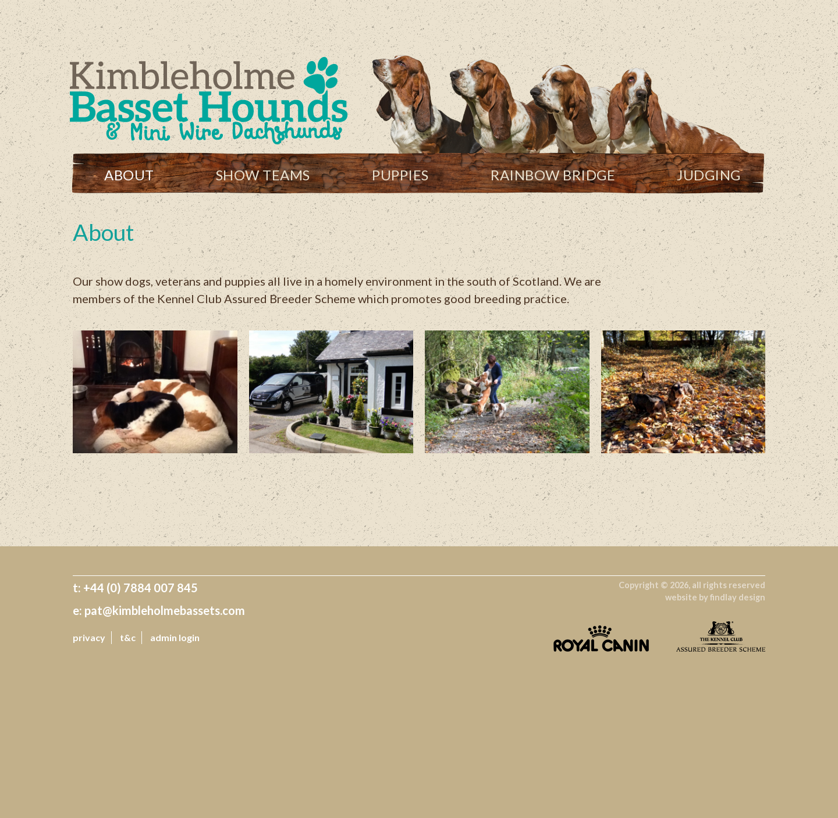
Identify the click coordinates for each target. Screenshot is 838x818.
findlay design (737, 597)
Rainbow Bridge (553, 174)
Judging (709, 174)
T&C (128, 637)
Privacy (89, 637)
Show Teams (263, 174)
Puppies (400, 174)
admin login (175, 637)
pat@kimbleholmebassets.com (164, 610)
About (129, 174)
